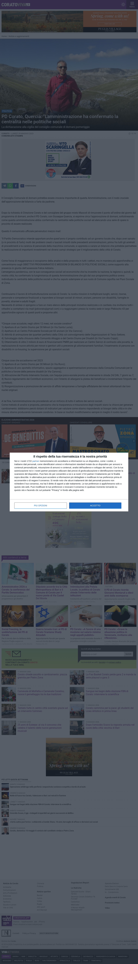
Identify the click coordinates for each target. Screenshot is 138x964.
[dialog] (69, 482)
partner (35, 461)
